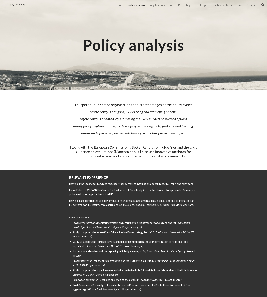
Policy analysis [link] (136, 5)
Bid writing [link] (184, 5)
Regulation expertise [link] (161, 5)
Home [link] (119, 5)
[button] (263, 5)
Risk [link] (240, 5)
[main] (133, 45)
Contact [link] (252, 5)
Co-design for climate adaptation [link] (214, 5)
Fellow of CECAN (86, 190)
